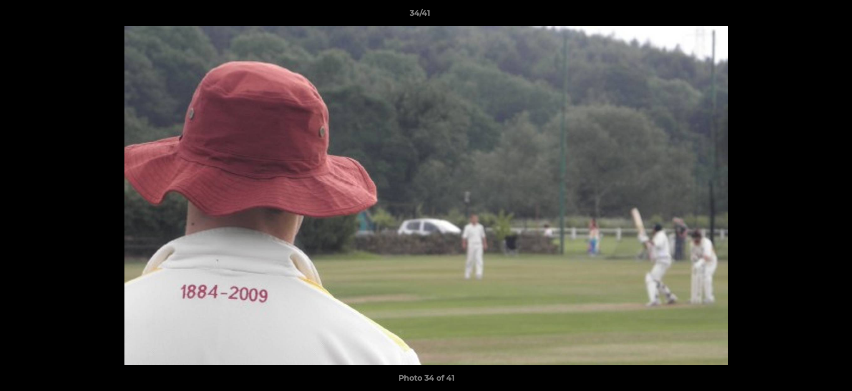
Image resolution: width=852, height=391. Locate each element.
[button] (806, 16)
